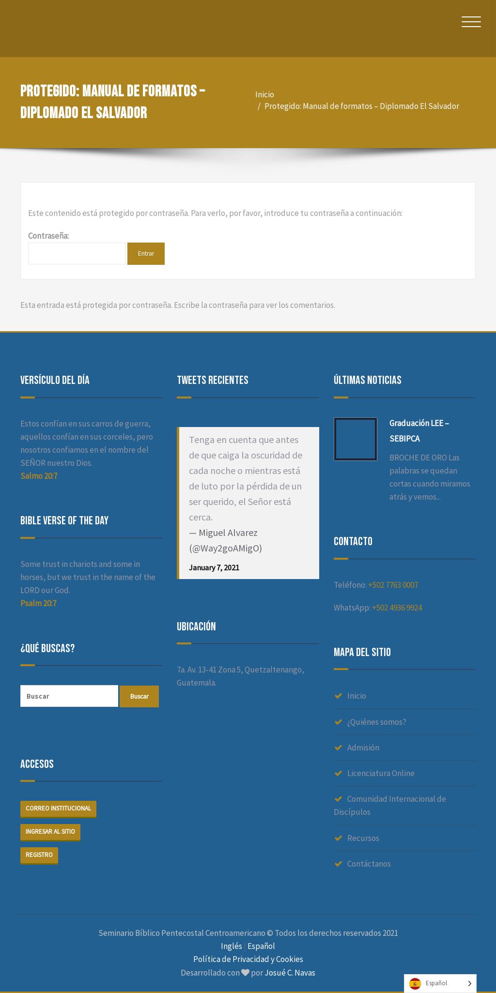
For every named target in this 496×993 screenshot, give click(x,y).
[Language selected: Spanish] (440, 983)
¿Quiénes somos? (376, 722)
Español (261, 946)
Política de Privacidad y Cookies (248, 959)
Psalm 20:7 (38, 603)
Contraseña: (77, 247)
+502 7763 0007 (393, 585)
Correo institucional (58, 809)
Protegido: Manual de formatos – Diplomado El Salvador (361, 106)
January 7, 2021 (214, 567)
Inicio (264, 94)
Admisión (363, 747)
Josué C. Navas (289, 972)
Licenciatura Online (381, 773)
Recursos (363, 838)
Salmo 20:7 (38, 476)
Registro (39, 855)
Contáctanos (369, 863)
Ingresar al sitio (50, 832)
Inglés (231, 946)
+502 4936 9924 (397, 607)
